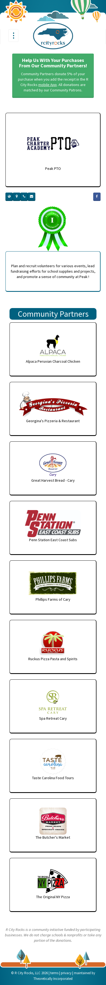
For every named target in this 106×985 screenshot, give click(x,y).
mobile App (47, 84)
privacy (66, 973)
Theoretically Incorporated (53, 978)
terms (54, 973)
